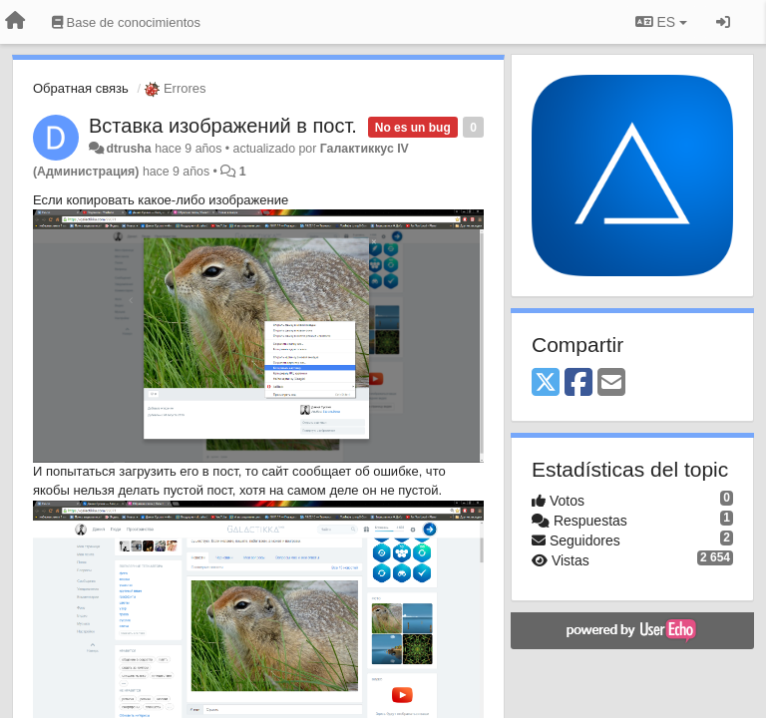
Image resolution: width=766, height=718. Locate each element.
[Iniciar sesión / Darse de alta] (723, 22)
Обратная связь (81, 88)
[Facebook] (578, 383)
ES (661, 22)
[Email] (611, 383)
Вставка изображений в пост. (223, 126)
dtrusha (128, 149)
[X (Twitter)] (546, 383)
